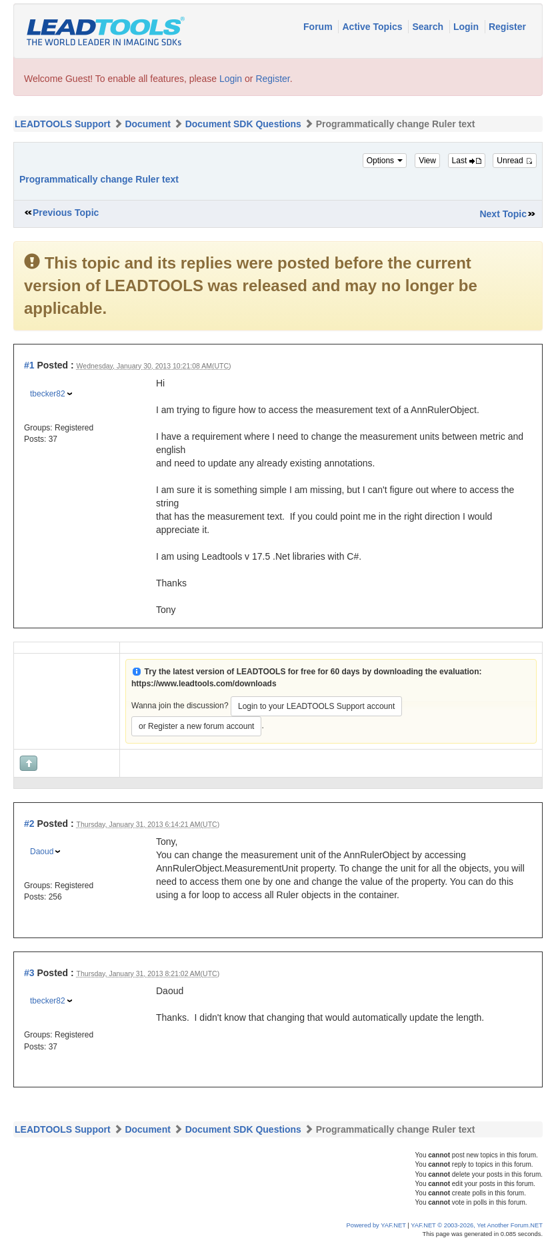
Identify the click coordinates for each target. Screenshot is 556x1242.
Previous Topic (66, 212)
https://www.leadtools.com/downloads (204, 683)
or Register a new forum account (196, 726)
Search (429, 26)
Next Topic (503, 214)
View (427, 160)
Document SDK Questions (243, 124)
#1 (29, 365)
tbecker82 (47, 393)
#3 (29, 972)
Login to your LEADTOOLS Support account (316, 706)
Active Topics (373, 26)
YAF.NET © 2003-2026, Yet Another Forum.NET (477, 1225)
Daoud (41, 851)
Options (385, 160)
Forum (319, 26)
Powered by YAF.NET (376, 1225)
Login (467, 26)
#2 (29, 823)
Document (147, 124)
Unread (515, 160)
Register (507, 26)
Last (466, 160)
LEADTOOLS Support (63, 124)
